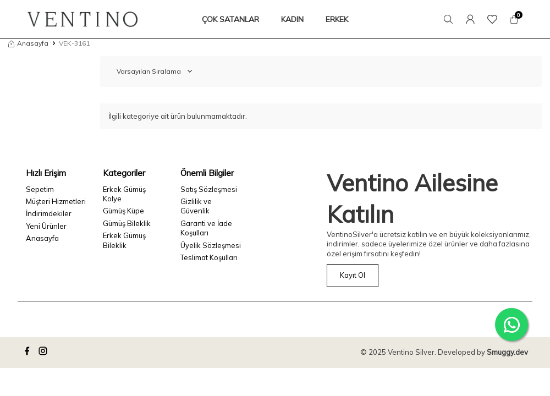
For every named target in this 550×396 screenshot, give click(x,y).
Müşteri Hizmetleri (56, 201)
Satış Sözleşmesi (208, 189)
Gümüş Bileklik (127, 223)
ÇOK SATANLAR (230, 19)
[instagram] (44, 352)
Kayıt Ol (352, 275)
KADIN (292, 19)
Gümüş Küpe (123, 210)
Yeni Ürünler (46, 226)
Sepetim (40, 189)
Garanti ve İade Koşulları (206, 228)
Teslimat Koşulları (209, 257)
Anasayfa (28, 43)
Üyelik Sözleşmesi (210, 245)
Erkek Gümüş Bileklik (124, 240)
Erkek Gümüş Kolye (124, 194)
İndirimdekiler (49, 213)
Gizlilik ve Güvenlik (196, 206)
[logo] (83, 19)
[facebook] (28, 352)
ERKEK (337, 19)
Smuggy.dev (507, 352)
